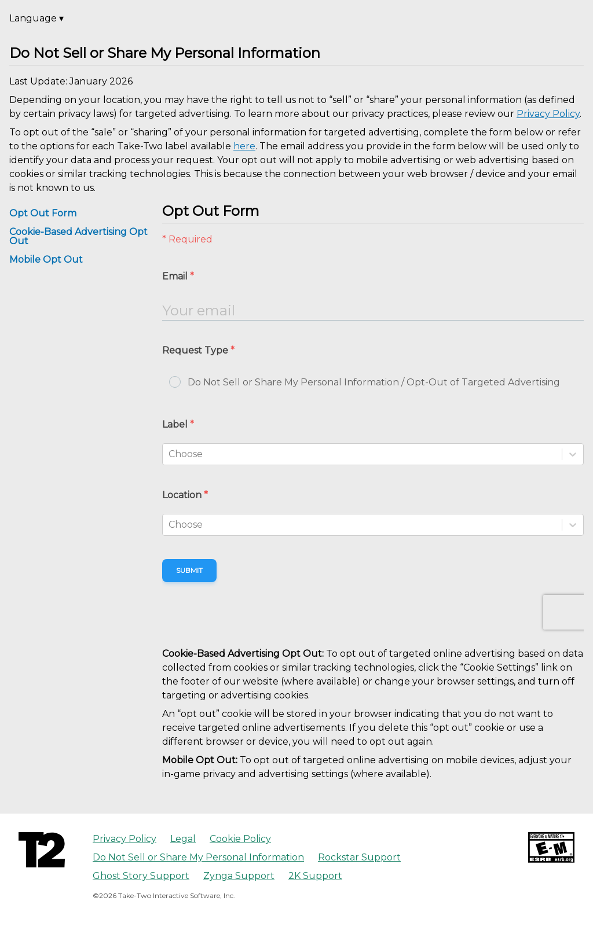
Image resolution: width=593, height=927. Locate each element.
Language (36, 18)
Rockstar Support (359, 857)
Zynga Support (238, 875)
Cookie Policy (240, 838)
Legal (183, 838)
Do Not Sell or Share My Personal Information (198, 857)
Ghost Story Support (141, 875)
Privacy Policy (124, 838)
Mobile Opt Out (46, 259)
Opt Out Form (42, 213)
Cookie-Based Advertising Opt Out (78, 236)
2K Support (315, 875)
